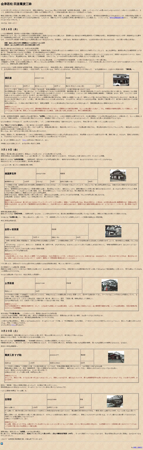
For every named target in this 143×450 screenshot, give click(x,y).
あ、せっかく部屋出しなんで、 (11, 140)
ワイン (24, 140)
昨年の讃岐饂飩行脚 (116, 17)
